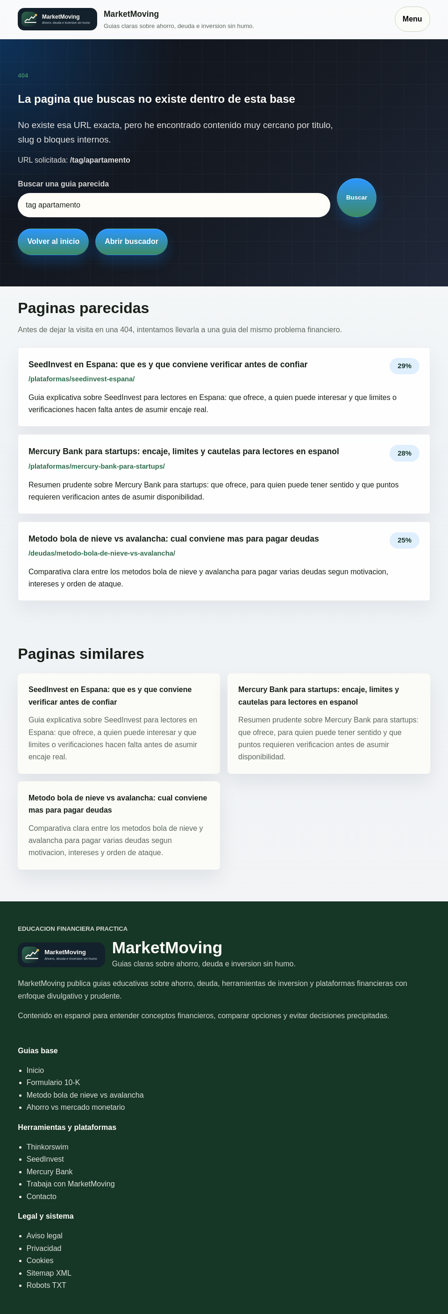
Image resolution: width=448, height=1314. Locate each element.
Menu (412, 19)
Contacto (42, 1196)
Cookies (40, 1260)
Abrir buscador (131, 241)
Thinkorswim (48, 1147)
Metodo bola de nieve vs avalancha (85, 1095)
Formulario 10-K (53, 1082)
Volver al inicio (54, 241)
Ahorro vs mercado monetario (76, 1107)
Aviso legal (45, 1236)
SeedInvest (45, 1159)
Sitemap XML (49, 1273)
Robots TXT (46, 1285)
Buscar (356, 197)
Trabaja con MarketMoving (71, 1184)
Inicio (35, 1070)
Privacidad (44, 1248)
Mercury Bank (50, 1172)
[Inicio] (201, 19)
